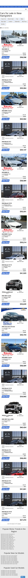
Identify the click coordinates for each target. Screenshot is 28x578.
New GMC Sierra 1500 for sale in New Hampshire (10, 561)
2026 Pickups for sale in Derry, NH (7, 538)
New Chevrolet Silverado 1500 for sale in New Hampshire (9, 563)
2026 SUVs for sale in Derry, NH (6, 535)
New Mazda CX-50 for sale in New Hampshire (9, 555)
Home (2, 6)
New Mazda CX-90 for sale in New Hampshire (9, 558)
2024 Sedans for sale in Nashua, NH (7, 545)
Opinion (19, 6)
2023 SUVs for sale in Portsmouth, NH (8, 546)
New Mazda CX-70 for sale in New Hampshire (9, 560)
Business (12, 6)
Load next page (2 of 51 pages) (14, 523)
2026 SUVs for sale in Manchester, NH (8, 537)
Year (17, 19)
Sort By (3, 24)
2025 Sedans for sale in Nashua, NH (7, 543)
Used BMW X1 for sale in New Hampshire (8, 572)
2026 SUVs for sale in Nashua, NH (7, 536)
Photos (26, 6)
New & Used (11, 19)
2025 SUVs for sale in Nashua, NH (7, 542)
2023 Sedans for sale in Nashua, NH (7, 549)
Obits (23, 6)
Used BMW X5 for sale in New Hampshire (8, 571)
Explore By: (3, 19)
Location (10, 21)
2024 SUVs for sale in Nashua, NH (7, 544)
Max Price (24, 21)
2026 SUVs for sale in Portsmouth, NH (8, 534)
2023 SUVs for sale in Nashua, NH (7, 547)
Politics (8, 6)
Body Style (4, 21)
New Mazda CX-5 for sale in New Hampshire (9, 556)
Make (22, 19)
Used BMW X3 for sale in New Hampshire (8, 570)
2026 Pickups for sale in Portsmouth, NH (8, 539)
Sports (16, 6)
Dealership (17, 21)
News (5, 6)
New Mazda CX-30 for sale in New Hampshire (9, 559)
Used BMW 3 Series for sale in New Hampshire (9, 575)
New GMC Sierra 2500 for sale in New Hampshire (10, 562)
